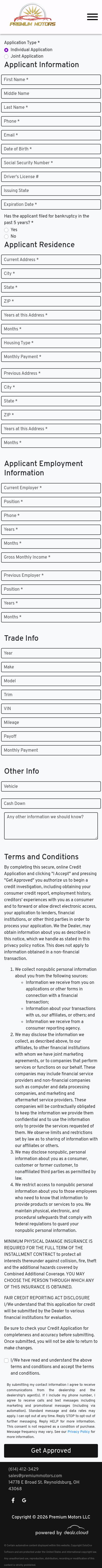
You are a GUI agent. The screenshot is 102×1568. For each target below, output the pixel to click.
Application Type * (22, 43)
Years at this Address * (26, 315)
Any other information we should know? (45, 817)
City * (9, 274)
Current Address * (21, 260)
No (13, 236)
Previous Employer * (24, 575)
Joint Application (27, 56)
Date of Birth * (18, 149)
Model (10, 681)
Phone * (12, 121)
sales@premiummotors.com (35, 1476)
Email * (11, 135)
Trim (8, 695)
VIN (7, 709)
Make (9, 667)
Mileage (11, 723)
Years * (11, 529)
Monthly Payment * (22, 357)
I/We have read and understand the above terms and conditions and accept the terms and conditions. (52, 1367)
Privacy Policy (78, 1432)
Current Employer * (23, 488)
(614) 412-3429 (23, 1469)
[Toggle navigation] (92, 17)
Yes (14, 230)
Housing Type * (19, 343)
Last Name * (16, 107)
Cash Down (14, 804)
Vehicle (11, 786)
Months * (12, 329)
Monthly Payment (21, 750)
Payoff (10, 736)
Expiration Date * (20, 204)
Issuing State (16, 191)
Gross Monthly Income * (27, 557)
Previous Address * (22, 373)
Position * (13, 502)
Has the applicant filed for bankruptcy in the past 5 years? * (46, 220)
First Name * (16, 80)
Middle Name (16, 94)
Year (8, 653)
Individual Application (31, 50)
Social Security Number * (28, 163)
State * (10, 287)
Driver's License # (21, 177)
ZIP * (9, 301)
